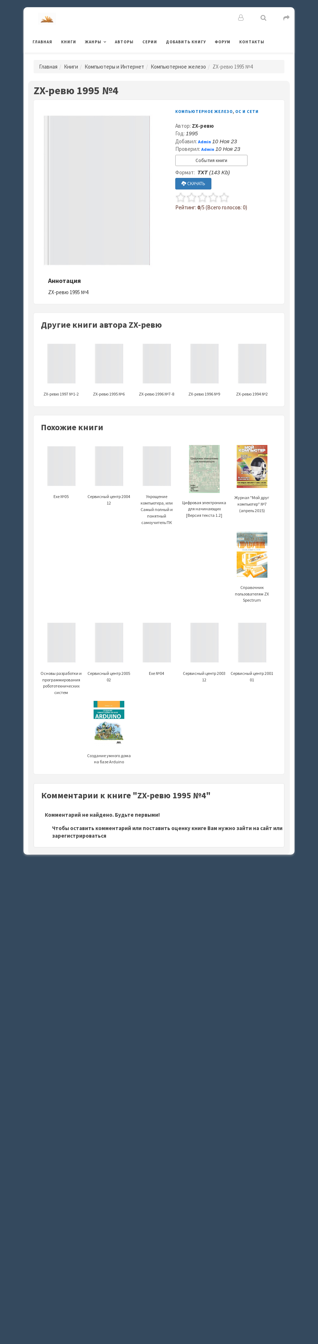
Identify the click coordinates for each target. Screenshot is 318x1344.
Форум (223, 41)
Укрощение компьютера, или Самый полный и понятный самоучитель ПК (157, 494)
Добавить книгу (186, 41)
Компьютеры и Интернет (114, 66)
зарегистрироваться (79, 835)
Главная (42, 41)
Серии (149, 41)
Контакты (252, 41)
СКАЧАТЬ (193, 183)
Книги (68, 41)
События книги (211, 160)
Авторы (124, 41)
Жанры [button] (93, 41)
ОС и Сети (247, 111)
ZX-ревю (203, 125)
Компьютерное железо (178, 66)
